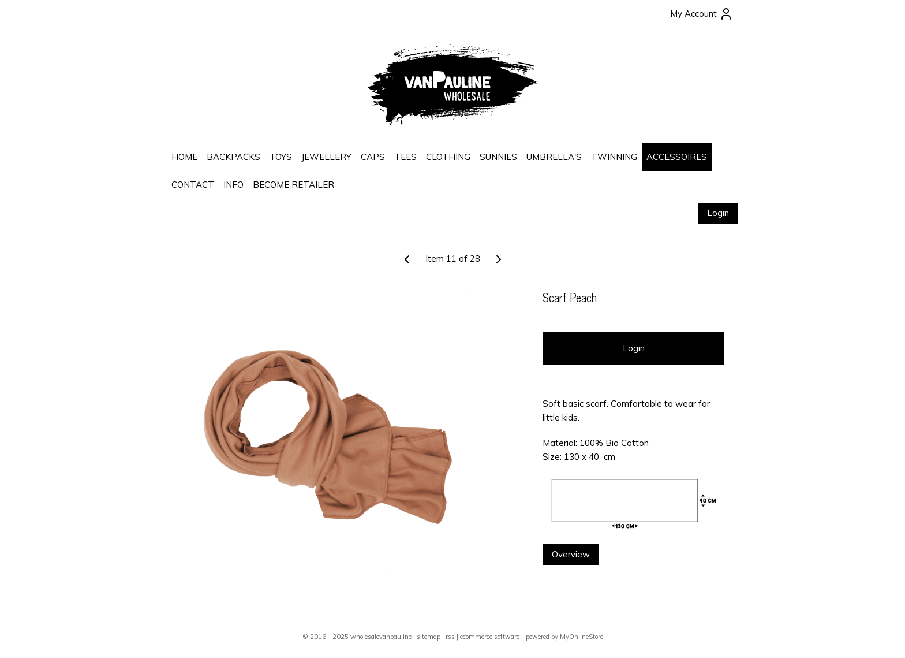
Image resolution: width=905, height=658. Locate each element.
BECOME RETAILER (293, 184)
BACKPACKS (233, 156)
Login (718, 212)
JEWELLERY (326, 156)
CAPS (373, 156)
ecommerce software (489, 637)
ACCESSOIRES (676, 156)
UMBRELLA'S (554, 156)
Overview (571, 554)
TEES (405, 156)
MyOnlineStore (581, 637)
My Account (701, 14)
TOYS (281, 156)
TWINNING (614, 156)
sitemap (428, 637)
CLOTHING (448, 156)
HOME (184, 156)
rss (450, 637)
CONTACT (192, 184)
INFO (233, 184)
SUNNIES (498, 156)
